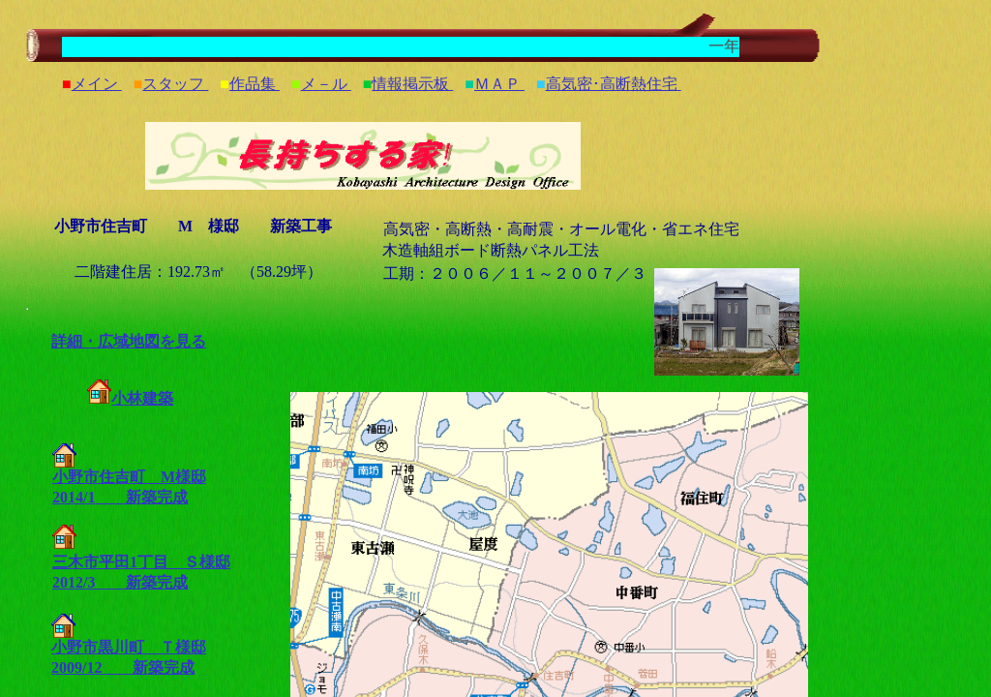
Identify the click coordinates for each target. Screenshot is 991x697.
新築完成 (141, 497)
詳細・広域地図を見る (128, 341)
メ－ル (326, 84)
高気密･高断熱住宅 (613, 84)
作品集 (254, 84)
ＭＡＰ (499, 84)
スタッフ (175, 84)
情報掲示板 (412, 84)
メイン (97, 84)
